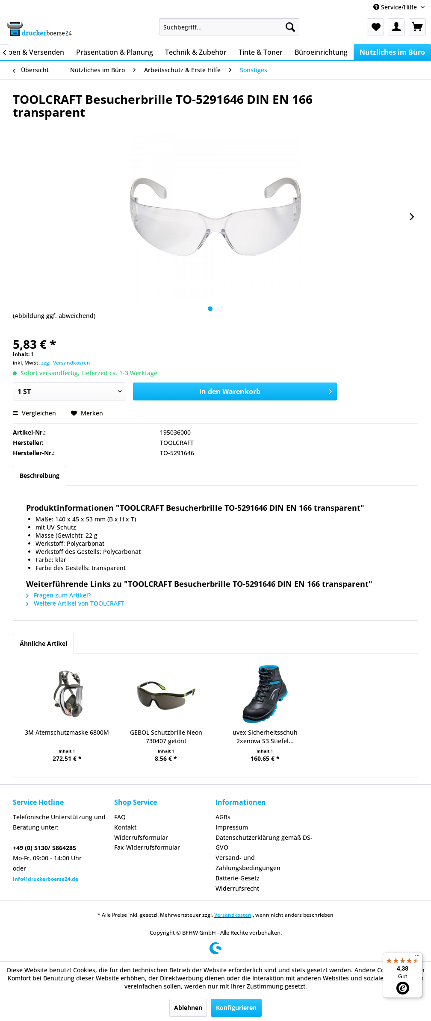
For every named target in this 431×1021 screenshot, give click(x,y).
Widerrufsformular (141, 837)
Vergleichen (34, 413)
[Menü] (417, 957)
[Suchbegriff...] (229, 26)
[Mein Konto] (396, 26)
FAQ (120, 817)
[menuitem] (229, 26)
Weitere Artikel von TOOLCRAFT (75, 603)
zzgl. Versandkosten (65, 362)
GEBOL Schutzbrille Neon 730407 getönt (166, 736)
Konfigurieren (236, 1007)
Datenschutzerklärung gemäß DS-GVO (264, 842)
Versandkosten (232, 914)
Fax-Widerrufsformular (147, 847)
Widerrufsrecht (237, 888)
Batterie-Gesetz (238, 878)
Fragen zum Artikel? (58, 595)
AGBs (223, 817)
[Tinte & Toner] (261, 52)
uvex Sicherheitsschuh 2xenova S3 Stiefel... (265, 736)
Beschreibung (39, 475)
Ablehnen (188, 1007)
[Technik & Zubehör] (196, 52)
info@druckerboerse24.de (45, 879)
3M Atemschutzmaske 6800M (67, 732)
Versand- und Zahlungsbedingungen (248, 862)
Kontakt (125, 827)
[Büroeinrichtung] (321, 52)
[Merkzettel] (375, 26)
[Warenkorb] (417, 26)
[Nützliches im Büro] (392, 52)
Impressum (232, 827)
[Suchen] (290, 26)
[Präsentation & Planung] (114, 52)
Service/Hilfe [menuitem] (396, 7)
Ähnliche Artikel (43, 643)
